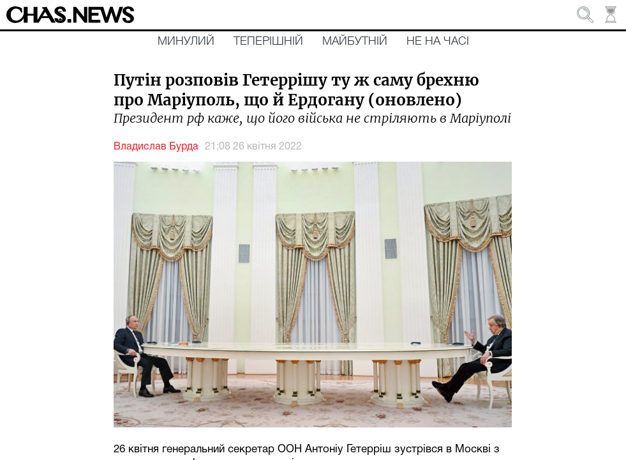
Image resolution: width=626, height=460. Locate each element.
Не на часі (437, 41)
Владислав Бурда (156, 146)
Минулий (186, 41)
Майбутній (354, 41)
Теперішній (268, 41)
